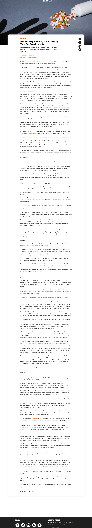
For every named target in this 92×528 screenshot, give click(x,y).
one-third (32, 133)
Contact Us (71, 522)
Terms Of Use (51, 524)
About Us (50, 522)
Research (65, 522)
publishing (55, 231)
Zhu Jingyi (31, 55)
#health (29, 57)
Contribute (55, 522)
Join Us (60, 522)
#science (34, 57)
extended (35, 418)
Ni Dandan (24, 55)
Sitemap (63, 524)
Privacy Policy (58, 524)
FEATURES (23, 38)
